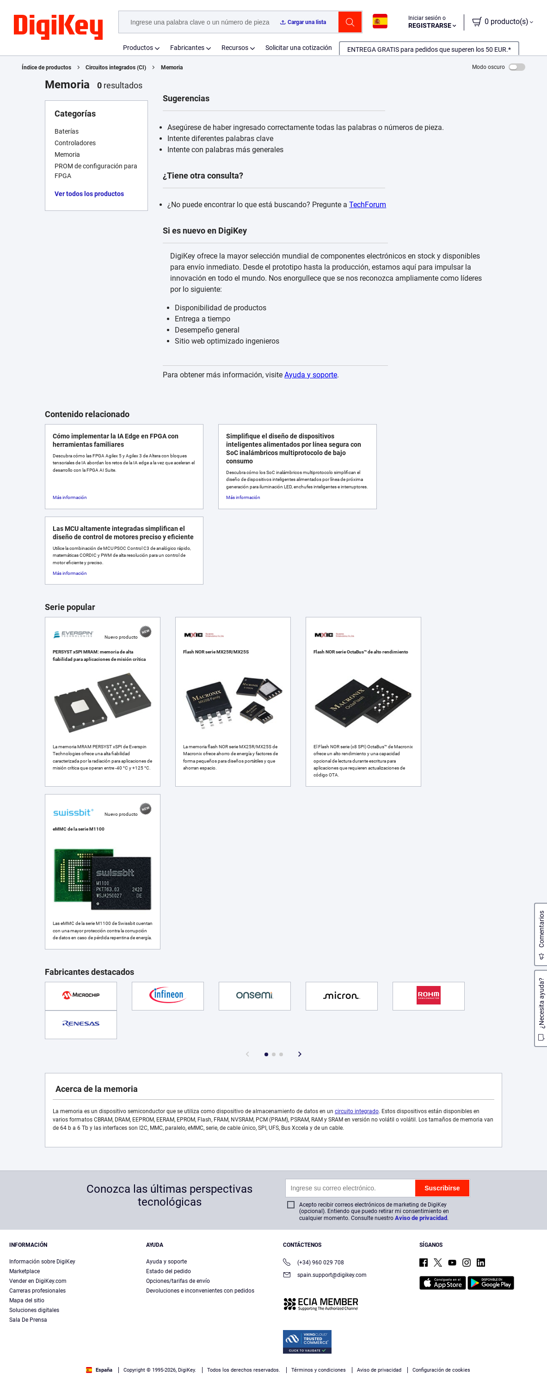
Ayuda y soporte (310, 374)
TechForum (367, 204)
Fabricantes (187, 47)
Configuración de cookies (441, 1370)
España (99, 1370)
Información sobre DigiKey (42, 1261)
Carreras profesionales (37, 1291)
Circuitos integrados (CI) (116, 67)
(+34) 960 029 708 (313, 1263)
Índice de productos (46, 67)
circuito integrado (357, 1111)
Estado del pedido (168, 1271)
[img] (58, 28)
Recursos (234, 47)
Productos (138, 47)
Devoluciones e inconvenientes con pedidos (200, 1291)
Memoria (172, 67)
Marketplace (24, 1271)
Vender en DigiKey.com (38, 1281)
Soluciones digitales (34, 1310)
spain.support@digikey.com (325, 1275)
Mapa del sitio (26, 1300)
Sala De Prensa (28, 1320)
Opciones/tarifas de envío (178, 1281)
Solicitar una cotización (298, 47)
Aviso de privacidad (421, 1217)
